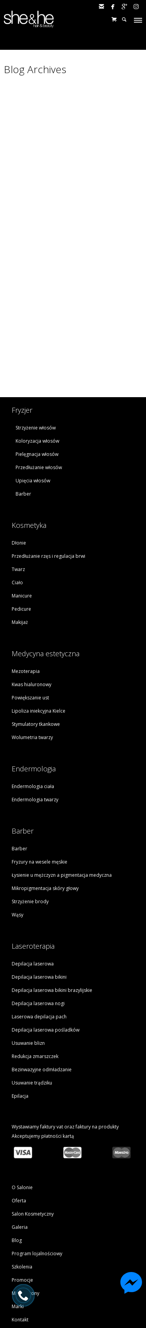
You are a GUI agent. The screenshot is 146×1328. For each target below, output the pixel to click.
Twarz (18, 490)
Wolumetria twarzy (32, 658)
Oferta (19, 1121)
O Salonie (22, 1108)
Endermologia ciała (33, 707)
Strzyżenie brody (30, 822)
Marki (18, 1227)
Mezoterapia (26, 592)
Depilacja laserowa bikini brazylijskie (52, 911)
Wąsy (17, 835)
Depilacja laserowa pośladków (45, 951)
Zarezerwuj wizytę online (72, 1262)
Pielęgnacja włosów (37, 375)
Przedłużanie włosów (39, 388)
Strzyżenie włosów (36, 348)
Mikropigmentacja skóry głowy (45, 809)
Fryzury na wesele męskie (39, 783)
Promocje (22, 1201)
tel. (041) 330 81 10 (72, 1272)
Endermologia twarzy (35, 720)
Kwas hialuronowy (31, 605)
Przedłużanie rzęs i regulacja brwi (48, 477)
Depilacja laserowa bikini (39, 898)
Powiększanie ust (30, 618)
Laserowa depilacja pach (39, 937)
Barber (23, 415)
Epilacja (20, 1017)
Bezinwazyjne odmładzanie (42, 990)
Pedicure (21, 530)
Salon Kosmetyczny (33, 1135)
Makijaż (20, 543)
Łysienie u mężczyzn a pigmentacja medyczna (62, 796)
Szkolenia (22, 1187)
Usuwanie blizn (28, 964)
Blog (17, 1161)
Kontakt (20, 1240)
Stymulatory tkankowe (36, 645)
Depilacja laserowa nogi (38, 924)
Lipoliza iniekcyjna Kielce (38, 632)
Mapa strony (25, 1214)
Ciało (17, 503)
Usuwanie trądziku (32, 1003)
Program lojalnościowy (37, 1174)
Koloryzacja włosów (37, 362)
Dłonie (19, 464)
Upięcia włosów (33, 401)
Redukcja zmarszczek (35, 977)
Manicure (22, 516)
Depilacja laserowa (33, 884)
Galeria (20, 1148)
